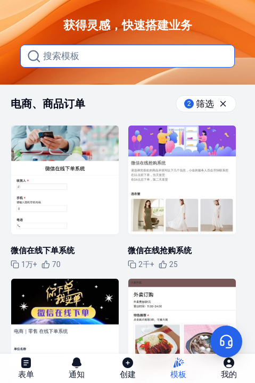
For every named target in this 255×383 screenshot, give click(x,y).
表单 (26, 367)
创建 (128, 367)
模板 (178, 367)
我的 (229, 367)
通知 (77, 367)
